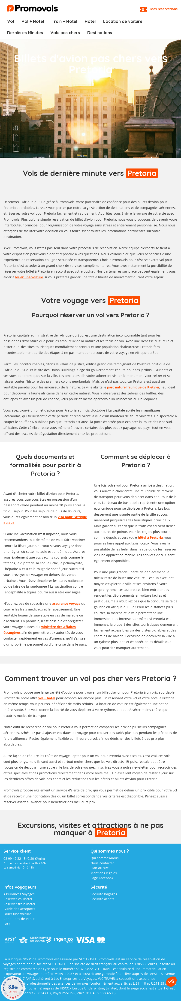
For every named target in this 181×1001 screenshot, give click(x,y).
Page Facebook (101, 878)
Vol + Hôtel (32, 21)
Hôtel (90, 21)
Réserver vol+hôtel (17, 899)
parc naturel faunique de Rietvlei (133, 387)
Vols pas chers (65, 32)
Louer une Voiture (17, 914)
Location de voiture (122, 21)
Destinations (99, 32)
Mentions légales (103, 873)
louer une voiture (29, 277)
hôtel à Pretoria (150, 537)
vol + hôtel (46, 698)
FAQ (6, 924)
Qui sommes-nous (104, 858)
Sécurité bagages (103, 894)
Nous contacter (102, 863)
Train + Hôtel (64, 21)
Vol (10, 21)
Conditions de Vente (19, 919)
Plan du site (99, 868)
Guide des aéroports (19, 909)
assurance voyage (66, 603)
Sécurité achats (102, 899)
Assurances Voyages (19, 894)
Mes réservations (164, 9)
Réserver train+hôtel (19, 904)
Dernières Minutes (25, 32)
